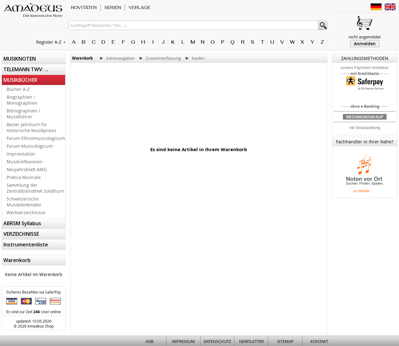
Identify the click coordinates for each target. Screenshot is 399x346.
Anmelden (365, 44)
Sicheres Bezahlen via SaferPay (33, 291)
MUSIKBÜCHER (20, 80)
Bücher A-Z (18, 89)
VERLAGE (140, 7)
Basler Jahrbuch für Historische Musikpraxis (31, 127)
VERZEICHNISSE (21, 233)
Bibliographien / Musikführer (23, 114)
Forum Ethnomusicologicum (36, 138)
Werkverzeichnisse (26, 212)
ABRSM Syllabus (22, 223)
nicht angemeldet (365, 37)
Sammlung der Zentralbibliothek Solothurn (35, 188)
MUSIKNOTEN (19, 58)
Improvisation (21, 154)
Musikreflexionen (24, 162)
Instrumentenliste (25, 244)
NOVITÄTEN (84, 7)
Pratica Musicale (24, 177)
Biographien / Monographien (22, 100)
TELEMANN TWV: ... (25, 69)
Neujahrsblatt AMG (27, 169)
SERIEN (112, 7)
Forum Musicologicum (30, 146)
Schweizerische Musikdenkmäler (24, 202)
